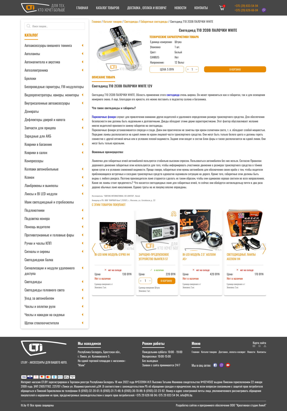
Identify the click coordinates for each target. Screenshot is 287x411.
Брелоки (30, 78)
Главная (82, 7)
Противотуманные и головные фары (49, 235)
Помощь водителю (37, 226)
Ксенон (29, 177)
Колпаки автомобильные (41, 169)
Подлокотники (34, 210)
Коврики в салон (36, 152)
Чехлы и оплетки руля (40, 306)
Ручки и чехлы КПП (38, 243)
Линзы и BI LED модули (41, 193)
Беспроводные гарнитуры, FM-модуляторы (54, 86)
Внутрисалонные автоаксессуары (47, 103)
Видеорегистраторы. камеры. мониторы (52, 94)
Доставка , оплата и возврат (146, 7)
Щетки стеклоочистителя (42, 322)
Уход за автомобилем (39, 298)
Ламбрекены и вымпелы (41, 185)
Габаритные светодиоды (154, 21)
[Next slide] (264, 248)
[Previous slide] (94, 248)
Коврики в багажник (38, 144)
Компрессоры (34, 160)
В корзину (235, 69)
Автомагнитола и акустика (42, 61)
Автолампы (32, 53)
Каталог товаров (107, 7)
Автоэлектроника (36, 70)
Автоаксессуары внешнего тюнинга (48, 45)
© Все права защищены (37, 405)
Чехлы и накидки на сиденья (45, 314)
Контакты (201, 7)
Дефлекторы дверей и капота (45, 119)
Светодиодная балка (39, 259)
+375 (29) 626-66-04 (246, 10)
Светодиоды (33, 281)
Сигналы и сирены (37, 251)
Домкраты (32, 111)
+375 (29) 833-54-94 (246, 5)
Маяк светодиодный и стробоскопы (49, 202)
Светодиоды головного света (44, 289)
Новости (180, 7)
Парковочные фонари (104, 116)
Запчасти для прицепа (40, 127)
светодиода (173, 94)
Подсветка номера (37, 218)
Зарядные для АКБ (38, 136)
